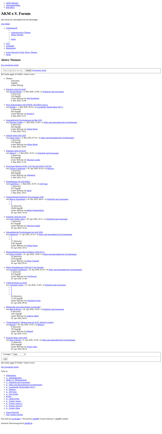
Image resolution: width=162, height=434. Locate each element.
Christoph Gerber (16, 285)
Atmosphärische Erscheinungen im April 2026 (24, 232)
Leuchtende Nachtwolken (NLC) (50, 107)
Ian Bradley (16, 419)
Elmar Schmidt (15, 254)
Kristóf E (30, 114)
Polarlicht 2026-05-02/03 (16, 151)
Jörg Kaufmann (15, 92)
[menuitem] (21, 32)
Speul (29, 190)
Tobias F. (13, 153)
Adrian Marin (32, 129)
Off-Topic (44, 184)
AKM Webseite (12, 3)
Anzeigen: (14, 354)
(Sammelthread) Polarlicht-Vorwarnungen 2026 (25, 197)
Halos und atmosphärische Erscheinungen (60, 122)
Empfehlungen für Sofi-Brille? (18, 182)
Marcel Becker (15, 309)
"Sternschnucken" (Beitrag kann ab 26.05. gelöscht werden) (29, 322)
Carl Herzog (32, 276)
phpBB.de (28, 423)
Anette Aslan (14, 138)
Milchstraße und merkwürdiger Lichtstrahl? (23, 307)
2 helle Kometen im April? (16, 283)
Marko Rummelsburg (35, 210)
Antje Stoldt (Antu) (17, 219)
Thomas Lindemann (17, 168)
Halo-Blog (10, 7)
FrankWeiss (14, 184)
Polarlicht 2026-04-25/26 (16, 217)
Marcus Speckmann (17, 199)
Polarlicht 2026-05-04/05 (16, 89)
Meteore (50, 168)
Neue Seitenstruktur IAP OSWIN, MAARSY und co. (27, 105)
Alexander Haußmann (18, 270)
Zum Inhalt (5, 24)
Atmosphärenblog (13, 5)
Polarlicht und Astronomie (53, 92)
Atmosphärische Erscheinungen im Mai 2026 (24, 120)
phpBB (35, 419)
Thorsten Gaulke (16, 122)
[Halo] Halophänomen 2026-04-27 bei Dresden (25, 267)
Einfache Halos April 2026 (16, 338)
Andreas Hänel (33, 316)
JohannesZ (31, 175)
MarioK (12, 325)
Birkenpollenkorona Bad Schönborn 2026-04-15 (25, 252)
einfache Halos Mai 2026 (16, 135)
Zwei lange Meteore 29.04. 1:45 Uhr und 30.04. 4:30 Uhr (28, 166)
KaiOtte (12, 107)
